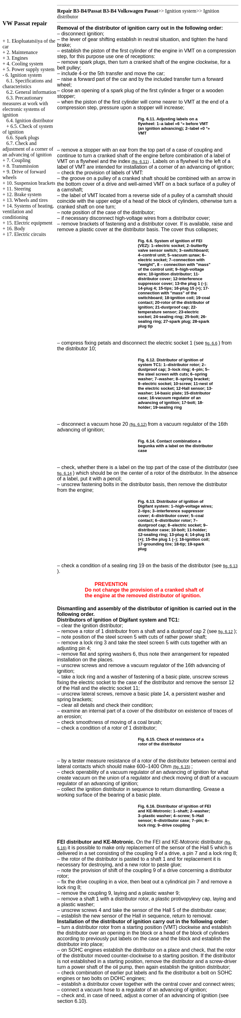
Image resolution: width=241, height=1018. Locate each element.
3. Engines (17, 58)
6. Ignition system (23, 75)
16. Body (16, 228)
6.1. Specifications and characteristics (27, 83)
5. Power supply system (31, 69)
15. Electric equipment (29, 223)
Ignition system (180, 11)
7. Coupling (19, 160)
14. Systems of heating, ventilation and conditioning (28, 211)
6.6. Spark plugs (22, 137)
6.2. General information (31, 92)
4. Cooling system (25, 63)
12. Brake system (24, 194)
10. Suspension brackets (31, 183)
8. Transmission (22, 166)
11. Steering (19, 188)
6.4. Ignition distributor (29, 120)
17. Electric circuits (26, 234)
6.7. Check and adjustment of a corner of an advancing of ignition (28, 149)
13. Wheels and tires (27, 200)
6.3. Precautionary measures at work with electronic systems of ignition (25, 106)
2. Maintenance (22, 52)
